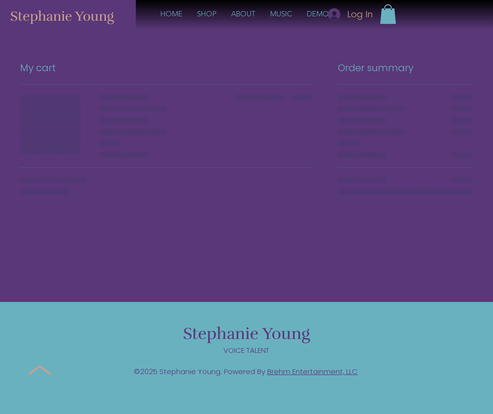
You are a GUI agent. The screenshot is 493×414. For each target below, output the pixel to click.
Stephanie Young (62, 16)
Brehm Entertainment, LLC (312, 371)
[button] (388, 14)
